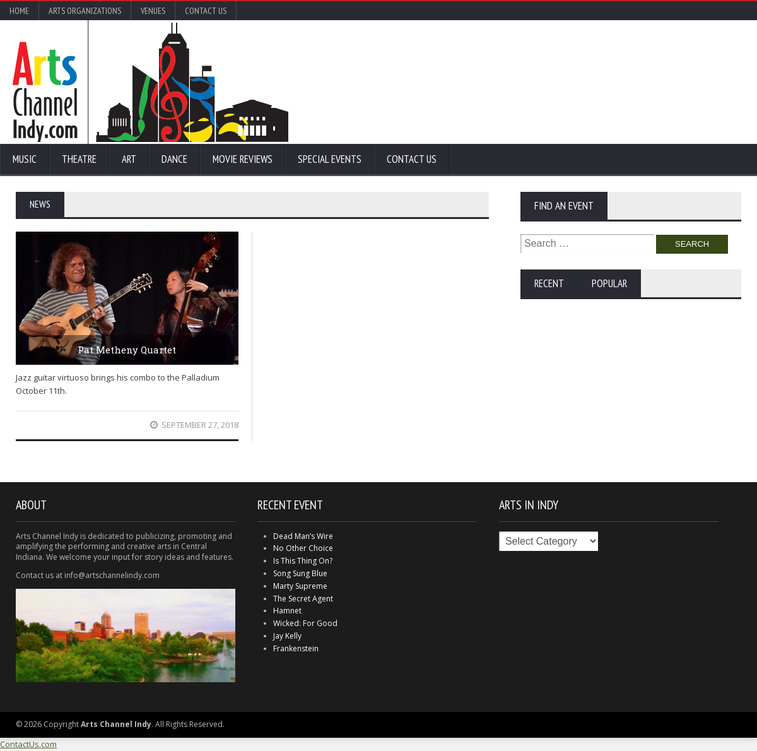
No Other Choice (303, 548)
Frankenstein (296, 648)
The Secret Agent (303, 598)
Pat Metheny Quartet (127, 349)
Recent (549, 283)
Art (129, 159)
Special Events (329, 159)
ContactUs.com (28, 744)
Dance (174, 159)
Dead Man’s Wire (303, 536)
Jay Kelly (287, 635)
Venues (153, 10)
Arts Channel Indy (150, 82)
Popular (609, 283)
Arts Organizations (85, 10)
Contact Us (205, 10)
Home (19, 10)
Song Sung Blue (300, 573)
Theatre (79, 159)
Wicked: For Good (305, 623)
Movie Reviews (243, 159)
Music (25, 159)
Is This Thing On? (302, 560)
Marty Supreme (300, 586)
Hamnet (287, 610)
